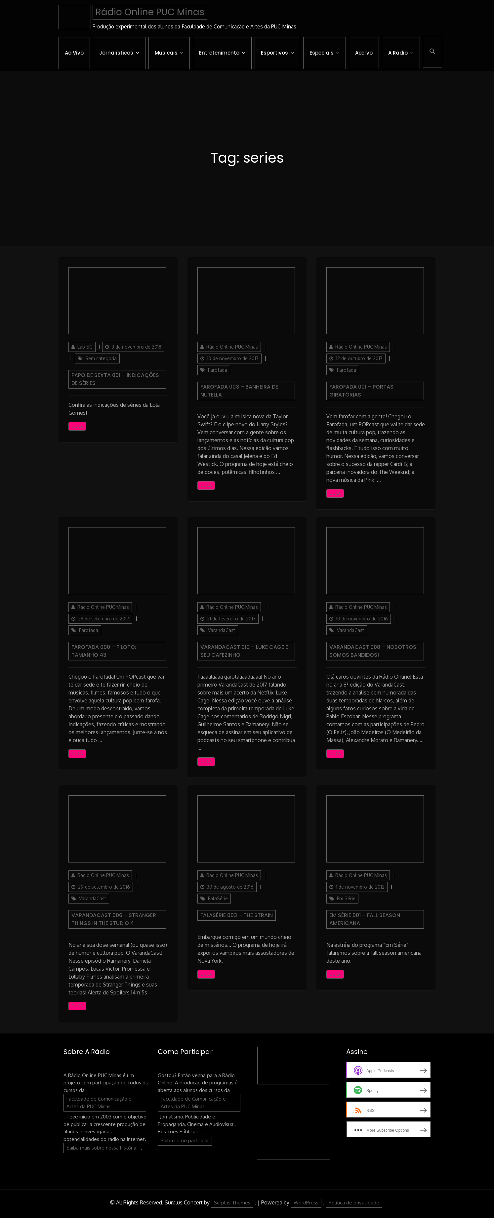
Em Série (346, 898)
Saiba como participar (185, 1140)
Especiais (321, 52)
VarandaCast (221, 630)
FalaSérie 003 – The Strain (236, 915)
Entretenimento (219, 52)
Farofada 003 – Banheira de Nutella (239, 391)
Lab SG (85, 347)
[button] (432, 51)
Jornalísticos (116, 52)
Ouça (77, 426)
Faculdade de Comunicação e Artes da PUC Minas (99, 1103)
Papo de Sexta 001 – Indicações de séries (115, 379)
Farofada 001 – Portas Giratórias (361, 391)
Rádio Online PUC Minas (150, 12)
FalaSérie (218, 898)
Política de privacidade (354, 1202)
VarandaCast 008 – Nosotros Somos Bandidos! (372, 651)
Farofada (217, 370)
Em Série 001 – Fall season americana (364, 919)
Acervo (364, 52)
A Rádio (398, 52)
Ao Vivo (74, 52)
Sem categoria (101, 358)
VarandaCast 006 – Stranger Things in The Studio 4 (113, 919)
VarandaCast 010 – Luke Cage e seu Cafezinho (244, 651)
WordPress (306, 1202)
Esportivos (274, 52)
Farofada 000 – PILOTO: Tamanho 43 (103, 651)
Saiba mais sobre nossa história (101, 1148)
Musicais (166, 52)
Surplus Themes (232, 1202)
